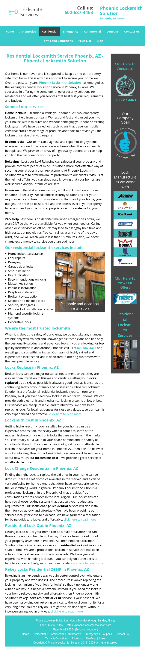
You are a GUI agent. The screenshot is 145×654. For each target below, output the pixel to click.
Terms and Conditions (57, 41)
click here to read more (65, 414)
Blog (100, 41)
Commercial (92, 31)
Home (10, 31)
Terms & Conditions (56, 638)
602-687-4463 (78, 12)
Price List (84, 41)
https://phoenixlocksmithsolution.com (89, 625)
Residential (49, 31)
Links (102, 638)
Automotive (27, 31)
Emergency (70, 31)
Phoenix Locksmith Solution (60, 83)
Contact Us (131, 31)
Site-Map (91, 638)
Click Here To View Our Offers (125, 283)
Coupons (112, 31)
